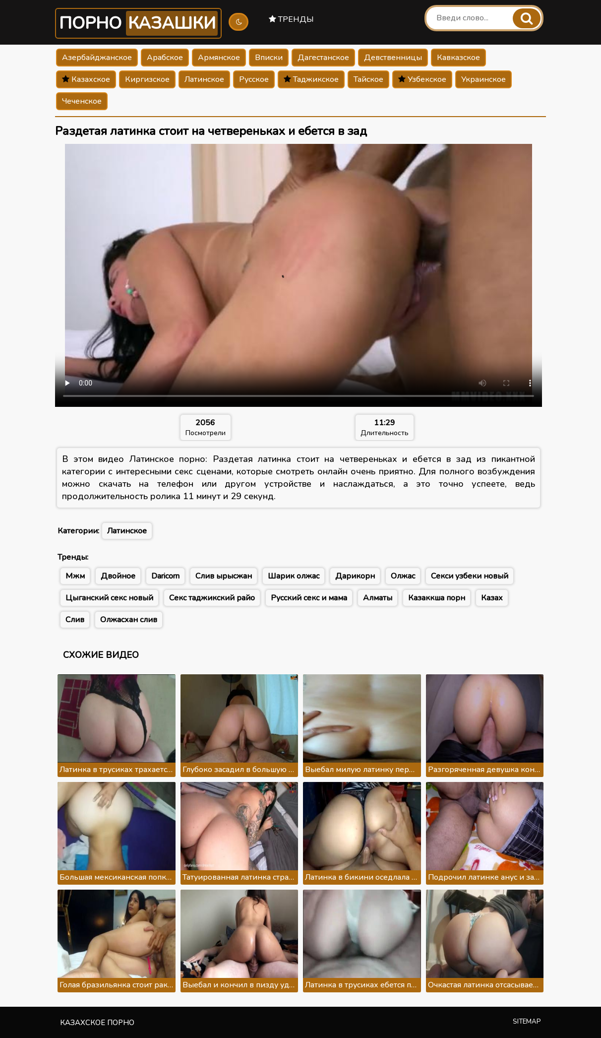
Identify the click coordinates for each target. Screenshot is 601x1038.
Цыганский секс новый (109, 597)
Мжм (75, 576)
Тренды (291, 19)
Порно (138, 23)
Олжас (403, 576)
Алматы (377, 597)
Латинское (204, 79)
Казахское (86, 79)
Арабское (165, 57)
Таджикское (311, 79)
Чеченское (82, 101)
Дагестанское (323, 57)
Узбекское (422, 79)
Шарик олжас (293, 576)
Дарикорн (355, 576)
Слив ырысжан (223, 576)
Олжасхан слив (128, 619)
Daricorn (165, 576)
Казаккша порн (436, 597)
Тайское (368, 79)
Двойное (118, 576)
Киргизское (147, 79)
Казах (492, 597)
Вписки (269, 57)
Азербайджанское (97, 57)
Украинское (483, 79)
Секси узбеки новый (469, 576)
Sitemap (527, 1021)
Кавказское (458, 57)
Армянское (219, 57)
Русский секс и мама (309, 597)
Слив (74, 619)
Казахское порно (97, 1023)
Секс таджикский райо (212, 597)
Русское (254, 79)
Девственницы (393, 57)
